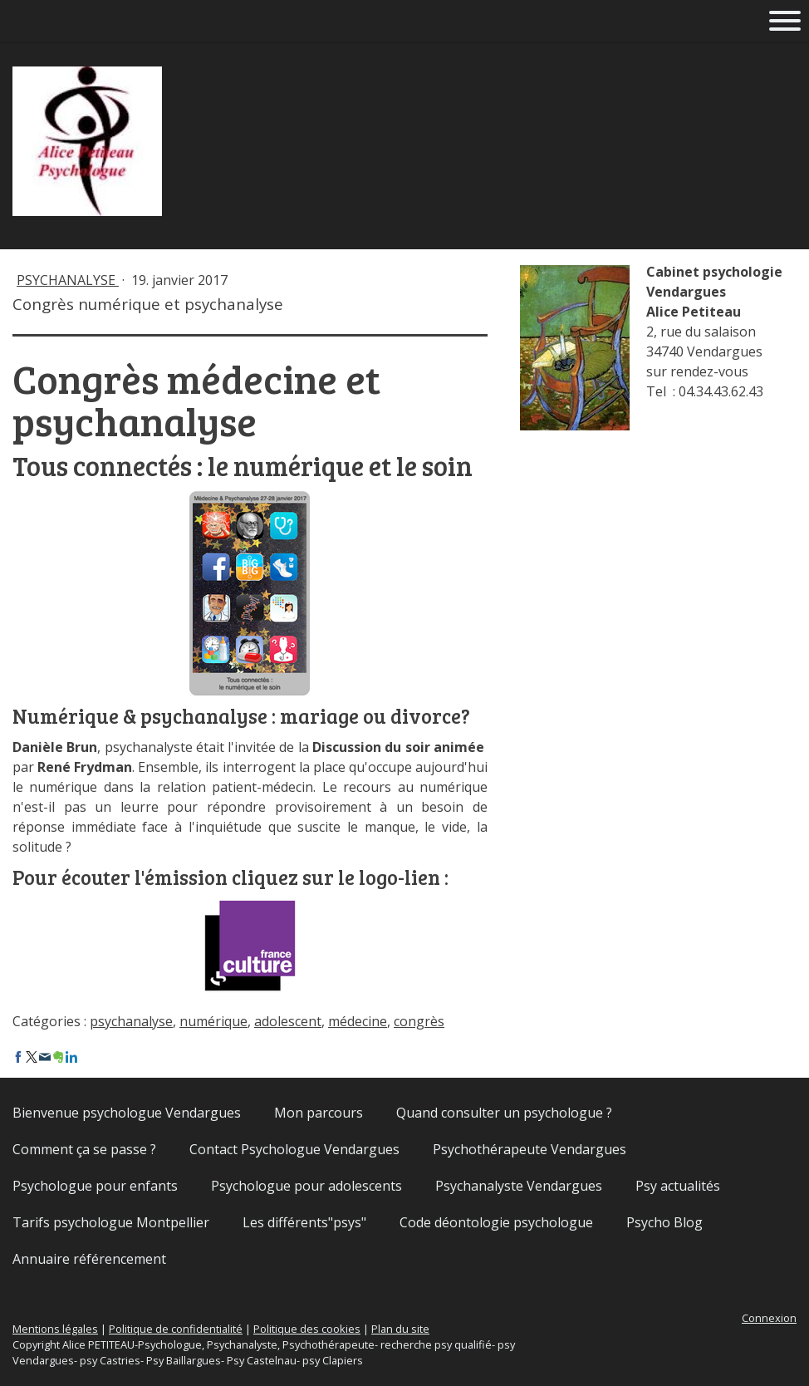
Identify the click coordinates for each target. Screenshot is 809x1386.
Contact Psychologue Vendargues (294, 1149)
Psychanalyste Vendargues (518, 1186)
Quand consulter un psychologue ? (504, 1112)
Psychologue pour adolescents (306, 1186)
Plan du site (400, 1328)
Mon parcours (318, 1112)
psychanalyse (131, 1021)
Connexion (769, 1317)
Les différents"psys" (304, 1222)
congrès (419, 1021)
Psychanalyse (68, 280)
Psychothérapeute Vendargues (529, 1149)
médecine (357, 1021)
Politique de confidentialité (176, 1328)
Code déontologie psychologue (496, 1222)
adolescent (287, 1021)
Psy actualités (677, 1186)
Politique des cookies (306, 1328)
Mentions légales (55, 1328)
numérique (213, 1021)
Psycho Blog (664, 1222)
